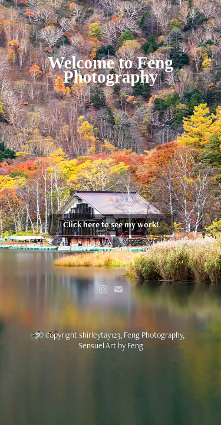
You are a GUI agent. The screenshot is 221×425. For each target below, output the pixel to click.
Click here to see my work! (111, 224)
